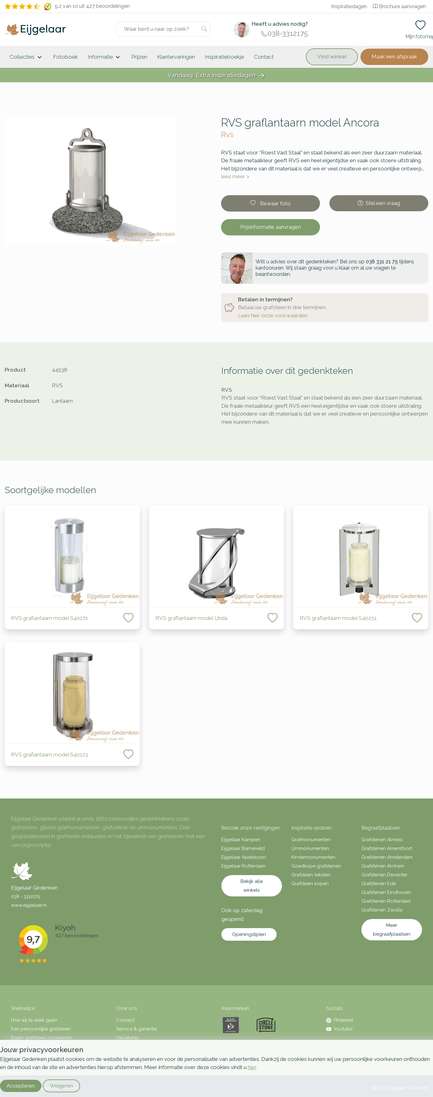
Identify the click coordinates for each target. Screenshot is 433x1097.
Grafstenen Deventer (384, 875)
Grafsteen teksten (311, 875)
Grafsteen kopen (310, 883)
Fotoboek (65, 57)
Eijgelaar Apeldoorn (243, 857)
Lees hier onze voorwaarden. (273, 315)
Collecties (26, 57)
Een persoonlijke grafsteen (41, 1029)
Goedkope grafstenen (316, 866)
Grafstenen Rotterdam (386, 901)
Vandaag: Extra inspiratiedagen (217, 75)
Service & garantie (136, 1029)
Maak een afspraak (394, 56)
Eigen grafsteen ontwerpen (41, 1038)
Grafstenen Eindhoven (386, 892)
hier (252, 1067)
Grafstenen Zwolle (382, 910)
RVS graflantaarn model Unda (191, 618)
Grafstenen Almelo (382, 839)
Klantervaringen (176, 57)
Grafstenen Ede (378, 883)
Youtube (339, 1029)
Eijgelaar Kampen (240, 839)
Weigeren (61, 1086)
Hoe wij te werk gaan (34, 1020)
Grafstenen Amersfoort (386, 848)
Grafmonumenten (311, 839)
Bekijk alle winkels (252, 886)
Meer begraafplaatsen (391, 929)
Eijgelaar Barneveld (243, 848)
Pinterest (339, 1020)
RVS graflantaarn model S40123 (49, 754)
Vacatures (127, 1038)
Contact (264, 57)
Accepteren (21, 1086)
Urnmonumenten (310, 848)
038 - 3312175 (25, 896)
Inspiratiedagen (349, 6)
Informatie (105, 57)
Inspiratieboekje (224, 57)
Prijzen (139, 57)
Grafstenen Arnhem (382, 866)
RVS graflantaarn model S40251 (338, 618)
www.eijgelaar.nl (29, 905)
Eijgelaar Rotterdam (243, 866)
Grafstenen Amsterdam (387, 857)
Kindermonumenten (313, 857)
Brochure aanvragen (399, 6)
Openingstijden (249, 934)
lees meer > (235, 176)
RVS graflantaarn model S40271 (50, 618)
